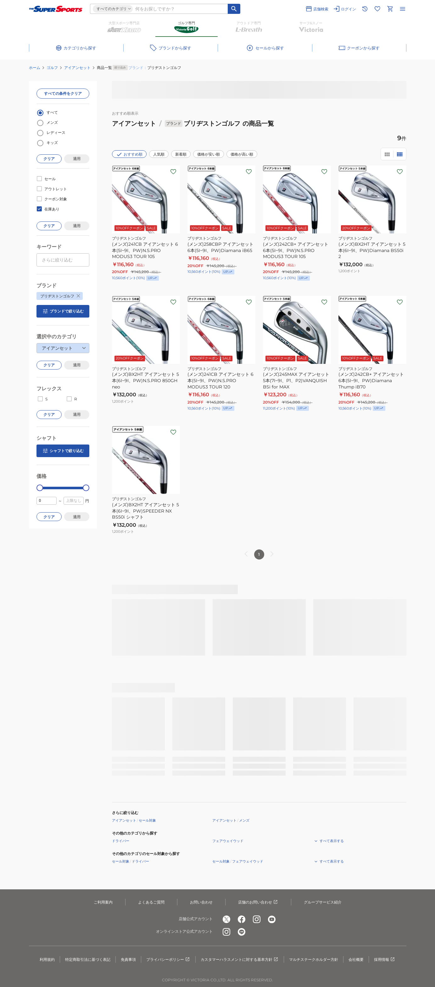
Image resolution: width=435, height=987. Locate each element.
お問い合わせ (201, 902)
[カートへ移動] (390, 9)
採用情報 (384, 959)
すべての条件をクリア (63, 93)
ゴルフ (52, 67)
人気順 (159, 154)
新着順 (181, 154)
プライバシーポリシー (168, 959)
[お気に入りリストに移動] (377, 9)
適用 (77, 158)
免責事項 (128, 959)
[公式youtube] (272, 919)
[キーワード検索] (234, 9)
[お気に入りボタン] (173, 171)
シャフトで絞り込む (63, 451)
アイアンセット (77, 67)
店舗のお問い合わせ (258, 902)
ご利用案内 (103, 902)
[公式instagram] (256, 919)
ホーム (34, 67)
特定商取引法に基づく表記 (87, 959)
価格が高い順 (242, 154)
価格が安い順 (208, 154)
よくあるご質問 (151, 902)
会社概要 (356, 959)
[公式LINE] (241, 932)
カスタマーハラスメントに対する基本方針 (240, 959)
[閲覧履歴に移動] (365, 9)
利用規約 (47, 959)
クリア (49, 158)
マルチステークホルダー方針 (313, 959)
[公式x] (226, 919)
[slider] (39, 488)
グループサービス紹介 (323, 902)
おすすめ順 (129, 154)
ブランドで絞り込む (63, 311)
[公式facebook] (241, 919)
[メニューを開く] (402, 9)
